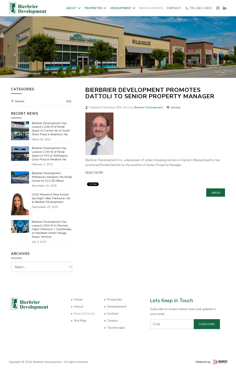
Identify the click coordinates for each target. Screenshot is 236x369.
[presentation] (185, 339)
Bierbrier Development (148, 107)
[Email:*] (172, 324)
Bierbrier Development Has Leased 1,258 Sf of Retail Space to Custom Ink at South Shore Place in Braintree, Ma (51, 128)
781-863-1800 (199, 8)
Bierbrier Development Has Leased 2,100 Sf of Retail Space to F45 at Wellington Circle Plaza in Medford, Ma (50, 153)
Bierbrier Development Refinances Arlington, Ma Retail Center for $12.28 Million (52, 177)
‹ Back (215, 193)
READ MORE (94, 173)
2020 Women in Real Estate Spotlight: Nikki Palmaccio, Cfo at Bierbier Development (51, 198)
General (175, 107)
